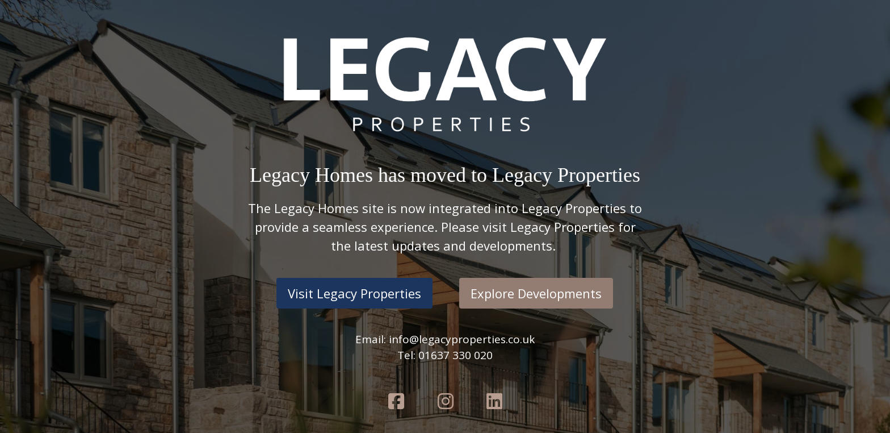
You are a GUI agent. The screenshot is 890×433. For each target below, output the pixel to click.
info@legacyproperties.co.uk (462, 339)
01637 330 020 (455, 355)
